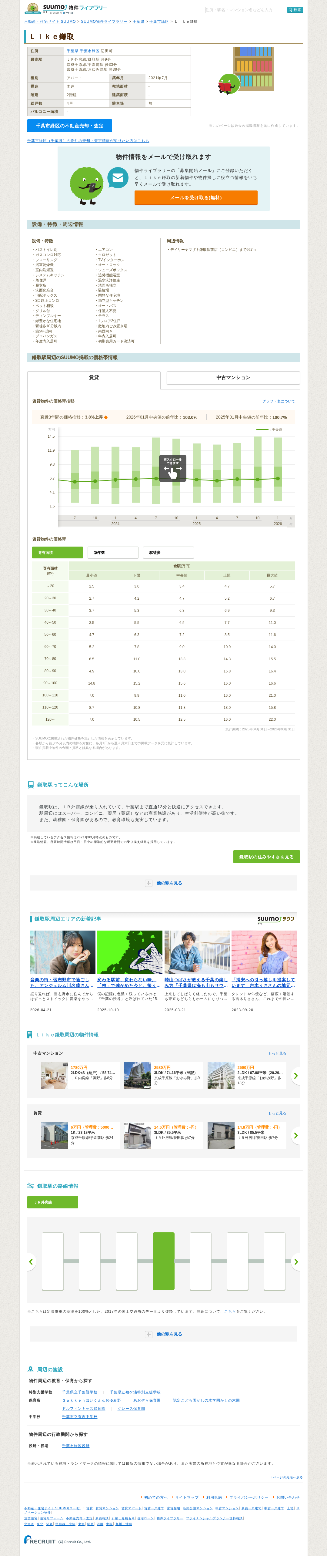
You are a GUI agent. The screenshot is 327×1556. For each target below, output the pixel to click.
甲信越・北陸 (65, 1524)
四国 (100, 1524)
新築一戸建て (252, 1508)
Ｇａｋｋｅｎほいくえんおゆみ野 (91, 1400)
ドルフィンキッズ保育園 (83, 1408)
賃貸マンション (107, 1508)
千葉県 (139, 21)
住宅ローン (145, 1518)
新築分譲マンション (198, 1508)
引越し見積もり (123, 1518)
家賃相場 (173, 1508)
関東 (49, 1524)
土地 (290, 1508)
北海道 (29, 1524)
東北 (40, 1524)
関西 (90, 1524)
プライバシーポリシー (249, 1497)
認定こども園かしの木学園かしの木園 (206, 1400)
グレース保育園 (131, 1408)
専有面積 (45, 553)
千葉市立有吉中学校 (80, 1417)
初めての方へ (156, 1497)
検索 (298, 10)
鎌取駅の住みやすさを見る (266, 856)
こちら (230, 1311)
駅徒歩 (154, 553)
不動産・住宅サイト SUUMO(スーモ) (52, 1508)
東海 (81, 1524)
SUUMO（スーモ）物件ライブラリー (65, 8)
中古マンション (227, 1508)
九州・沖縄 (123, 1524)
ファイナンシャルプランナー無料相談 (214, 1518)
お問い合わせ (288, 1497)
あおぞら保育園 (147, 1400)
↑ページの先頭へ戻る (287, 1477)
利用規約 (214, 1497)
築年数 (99, 553)
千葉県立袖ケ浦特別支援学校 (135, 1392)
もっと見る (277, 1053)
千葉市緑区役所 (76, 1446)
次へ (295, 1261)
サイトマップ (187, 1497)
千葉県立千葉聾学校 (80, 1392)
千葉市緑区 (159, 21)
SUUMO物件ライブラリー (104, 21)
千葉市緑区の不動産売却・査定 (70, 125)
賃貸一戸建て (154, 1508)
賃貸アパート (132, 1508)
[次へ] (295, 1076)
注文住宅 (31, 1518)
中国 (109, 1524)
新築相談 (102, 1518)
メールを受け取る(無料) (196, 197)
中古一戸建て (274, 1508)
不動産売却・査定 (79, 1518)
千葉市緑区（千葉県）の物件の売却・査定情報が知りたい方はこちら (88, 141)
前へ (31, 1261)
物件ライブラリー (170, 1518)
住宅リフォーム (51, 1518)
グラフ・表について (278, 401)
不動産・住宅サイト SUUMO (50, 21)
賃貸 (89, 1508)
